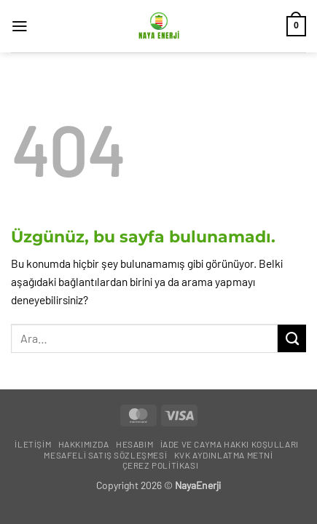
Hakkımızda (83, 444)
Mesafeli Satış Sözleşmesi (105, 455)
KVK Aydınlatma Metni (223, 455)
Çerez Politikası (160, 465)
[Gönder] (292, 338)
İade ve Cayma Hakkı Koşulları (229, 444)
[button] (19, 26)
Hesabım (134, 444)
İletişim (33, 444)
